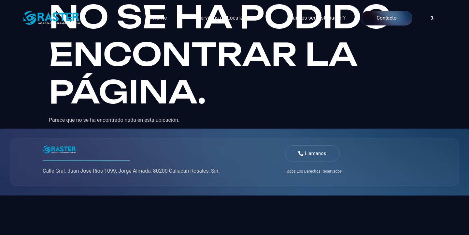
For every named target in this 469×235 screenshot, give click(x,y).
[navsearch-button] (426, 17)
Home (160, 18)
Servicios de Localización (227, 18)
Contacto (387, 18)
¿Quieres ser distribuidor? (316, 18)
